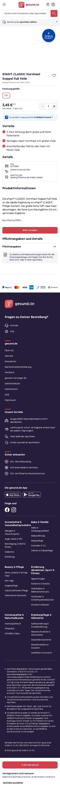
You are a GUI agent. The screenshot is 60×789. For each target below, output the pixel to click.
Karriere (9, 356)
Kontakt (14, 325)
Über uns (9, 350)
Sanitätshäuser (12, 383)
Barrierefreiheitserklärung (18, 367)
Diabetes (9, 552)
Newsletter (10, 361)
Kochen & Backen (40, 605)
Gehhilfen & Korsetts (41, 653)
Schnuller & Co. (38, 545)
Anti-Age (9, 580)
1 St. (6, 95)
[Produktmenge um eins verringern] (42, 106)
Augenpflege (11, 585)
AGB (7, 394)
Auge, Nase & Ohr (13, 539)
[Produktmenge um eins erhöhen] (54, 106)
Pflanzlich (10, 628)
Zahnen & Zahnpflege (42, 550)
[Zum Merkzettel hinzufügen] (54, 75)
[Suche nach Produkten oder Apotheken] (54, 13)
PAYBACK (9, 372)
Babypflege (37, 540)
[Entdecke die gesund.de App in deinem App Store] (13, 494)
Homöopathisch (13, 623)
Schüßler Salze (12, 633)
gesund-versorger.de (15, 378)
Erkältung (10, 557)
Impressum (10, 400)
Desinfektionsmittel (41, 640)
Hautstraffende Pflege (16, 590)
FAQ (12, 331)
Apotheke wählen (39, 22)
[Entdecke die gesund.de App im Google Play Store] (32, 494)
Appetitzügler (38, 579)
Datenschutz (11, 389)
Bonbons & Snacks (40, 583)
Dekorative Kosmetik (15, 595)
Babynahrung (38, 536)
